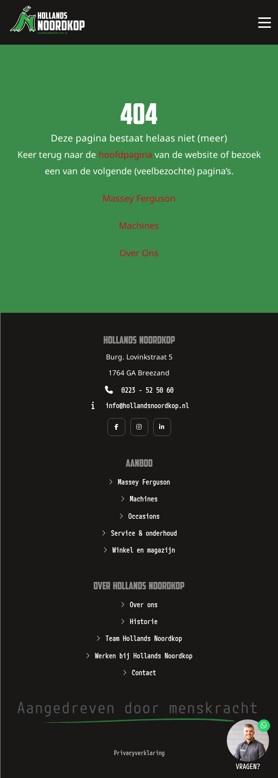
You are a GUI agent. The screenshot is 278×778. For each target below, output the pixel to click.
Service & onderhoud (144, 532)
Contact (144, 671)
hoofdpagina (125, 155)
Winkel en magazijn (143, 549)
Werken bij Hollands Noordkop (143, 654)
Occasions (144, 515)
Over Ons (139, 254)
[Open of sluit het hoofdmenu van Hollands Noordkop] (264, 22)
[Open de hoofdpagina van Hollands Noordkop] (47, 20)
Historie (144, 620)
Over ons (144, 603)
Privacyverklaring (139, 752)
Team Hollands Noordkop (143, 637)
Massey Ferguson (139, 199)
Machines (139, 226)
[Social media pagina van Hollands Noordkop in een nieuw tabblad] (116, 427)
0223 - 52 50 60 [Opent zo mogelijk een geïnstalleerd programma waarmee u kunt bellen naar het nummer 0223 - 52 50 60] (147, 389)
